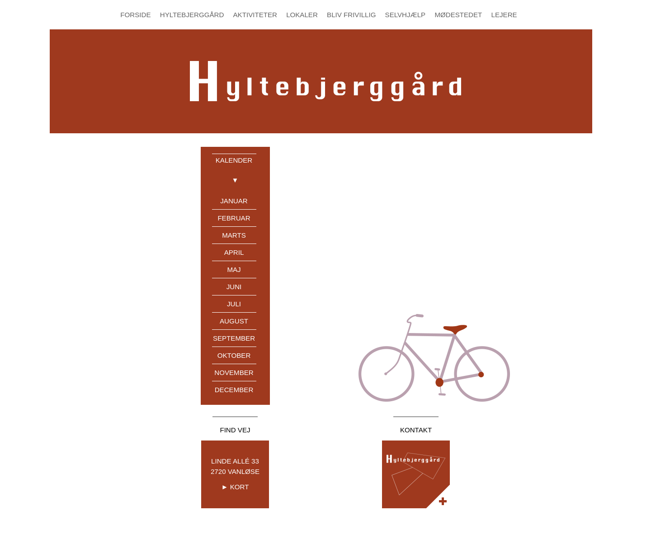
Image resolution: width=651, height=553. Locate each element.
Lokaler (302, 15)
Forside (135, 15)
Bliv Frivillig (351, 15)
